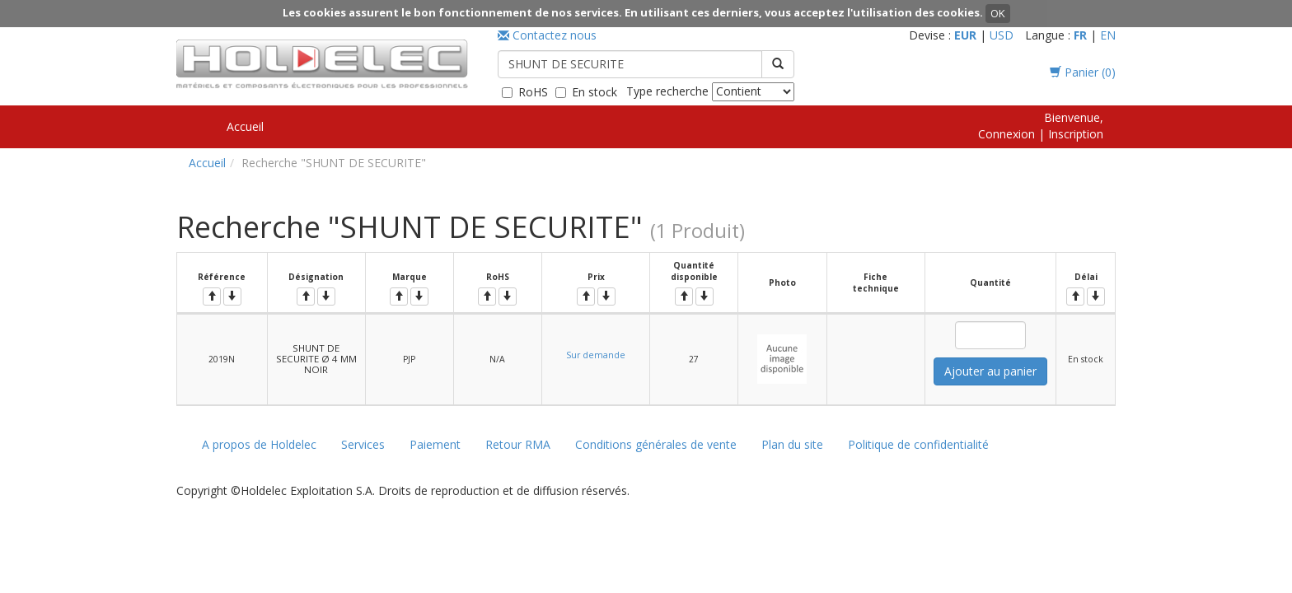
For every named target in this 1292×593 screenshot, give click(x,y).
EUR (965, 35)
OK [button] (997, 13)
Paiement (435, 444)
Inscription (1075, 134)
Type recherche (667, 91)
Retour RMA (517, 444)
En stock (594, 92)
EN (1108, 35)
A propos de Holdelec (259, 444)
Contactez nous (547, 35)
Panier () (1083, 72)
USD (1001, 35)
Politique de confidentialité (918, 444)
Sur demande (595, 355)
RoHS (533, 92)
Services (363, 444)
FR (1080, 35)
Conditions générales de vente (656, 444)
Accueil (245, 126)
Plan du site (792, 444)
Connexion (1006, 134)
